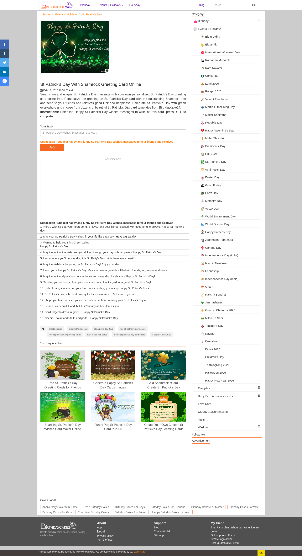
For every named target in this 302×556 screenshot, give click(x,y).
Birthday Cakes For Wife (244, 507)
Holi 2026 (205, 153)
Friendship (206, 271)
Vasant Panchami (211, 99)
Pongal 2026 (207, 91)
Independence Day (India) (216, 279)
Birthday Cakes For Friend (130, 512)
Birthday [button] (86, 5)
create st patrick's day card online (129, 335)
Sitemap (159, 535)
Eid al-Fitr (206, 44)
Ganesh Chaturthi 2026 (214, 310)
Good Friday (207, 185)
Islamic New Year (210, 263)
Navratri (204, 333)
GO (254, 5)
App (99, 527)
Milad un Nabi (208, 318)
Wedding (201, 427)
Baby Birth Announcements (213, 396)
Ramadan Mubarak (212, 60)
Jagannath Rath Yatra (213, 239)
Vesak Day (206, 208)
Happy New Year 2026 (214, 380)
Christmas (206, 75)
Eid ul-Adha (207, 36)
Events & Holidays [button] (111, 5)
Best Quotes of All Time (225, 542)
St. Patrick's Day (210, 161)
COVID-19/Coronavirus (211, 411)
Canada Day (207, 247)
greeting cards (55, 329)
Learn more (139, 551)
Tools (199, 419)
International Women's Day (217, 52)
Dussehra (206, 341)
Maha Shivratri (209, 138)
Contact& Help (162, 531)
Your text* (46, 126)
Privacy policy (105, 535)
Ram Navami (208, 68)
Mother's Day (208, 200)
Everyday (202, 388)
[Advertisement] (151, 49)
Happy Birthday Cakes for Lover (171, 512)
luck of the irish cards (97, 335)
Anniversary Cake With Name (60, 507)
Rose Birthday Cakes (96, 507)
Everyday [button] (136, 5)
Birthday (201, 21)
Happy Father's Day (212, 232)
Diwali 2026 (207, 349)
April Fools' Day (209, 169)
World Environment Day (215, 216)
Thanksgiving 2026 (211, 364)
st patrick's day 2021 (161, 335)
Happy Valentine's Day (214, 130)
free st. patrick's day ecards (133, 329)
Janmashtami (208, 302)
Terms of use (104, 539)
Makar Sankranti (210, 114)
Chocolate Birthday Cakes (93, 512)
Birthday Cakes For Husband (168, 507)
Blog (201, 5)
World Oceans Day (211, 224)
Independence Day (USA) (216, 255)
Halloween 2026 (210, 372)
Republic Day (208, 122)
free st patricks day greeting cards (65, 335)
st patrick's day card (78, 329)
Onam (203, 286)
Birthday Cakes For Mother (207, 507)
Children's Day (209, 357)
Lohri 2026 (206, 83)
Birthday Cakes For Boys (130, 507)
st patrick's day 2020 (103, 329)
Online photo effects (223, 535)
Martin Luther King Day (214, 107)
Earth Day (206, 193)
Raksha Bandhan (210, 294)
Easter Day (207, 177)
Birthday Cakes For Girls (57, 512)
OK (261, 553)
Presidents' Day (209, 146)
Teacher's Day (208, 325)
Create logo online (222, 539)
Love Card (202, 403)
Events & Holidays (207, 28)
